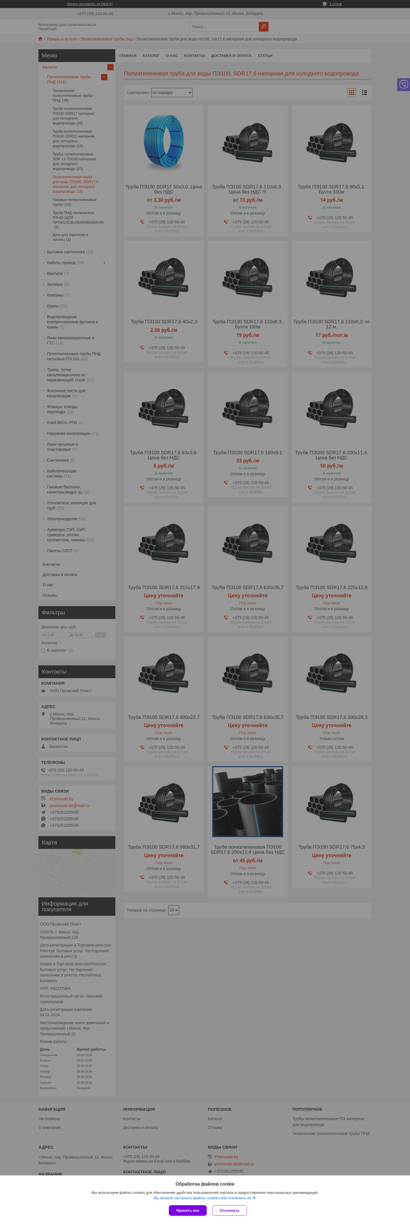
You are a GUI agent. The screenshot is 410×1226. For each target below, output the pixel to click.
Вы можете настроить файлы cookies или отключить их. (203, 1198)
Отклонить (229, 1210)
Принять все (187, 1210)
